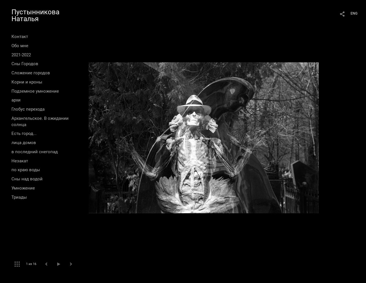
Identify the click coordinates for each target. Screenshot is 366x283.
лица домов (23, 142)
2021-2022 (21, 54)
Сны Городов (24, 63)
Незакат (19, 161)
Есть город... (24, 133)
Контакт (19, 36)
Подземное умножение (35, 91)
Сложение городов (30, 72)
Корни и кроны (26, 82)
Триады (19, 197)
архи (16, 100)
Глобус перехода (28, 109)
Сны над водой (27, 179)
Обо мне (19, 45)
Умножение (23, 188)
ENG (354, 13)
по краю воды (25, 169)
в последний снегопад (34, 151)
